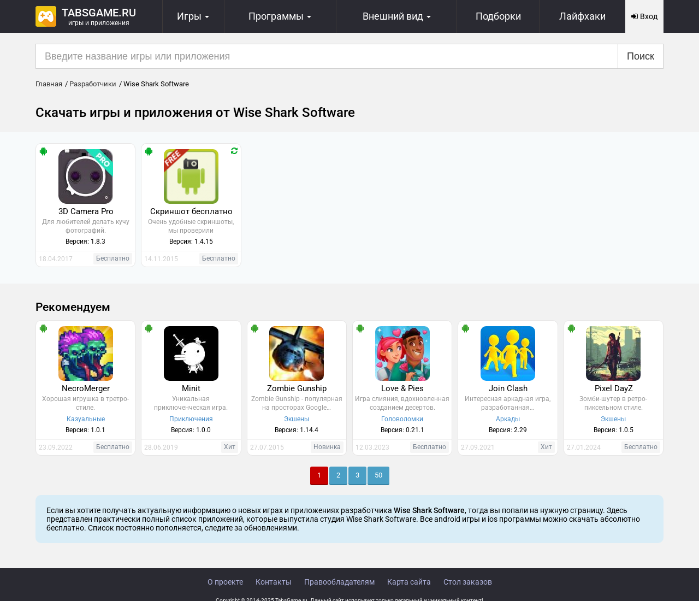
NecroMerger (86, 388)
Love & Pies (402, 388)
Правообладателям (339, 582)
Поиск (640, 56)
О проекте (225, 582)
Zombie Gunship (297, 388)
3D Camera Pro (86, 211)
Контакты (274, 582)
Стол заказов (467, 582)
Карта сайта (409, 582)
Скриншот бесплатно (191, 211)
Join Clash (508, 388)
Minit (191, 388)
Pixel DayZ (614, 388)
